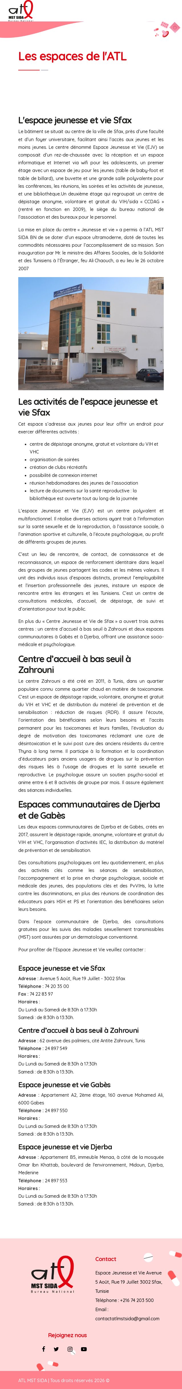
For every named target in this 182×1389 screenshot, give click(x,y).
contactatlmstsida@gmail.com (127, 1318)
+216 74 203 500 (137, 1300)
